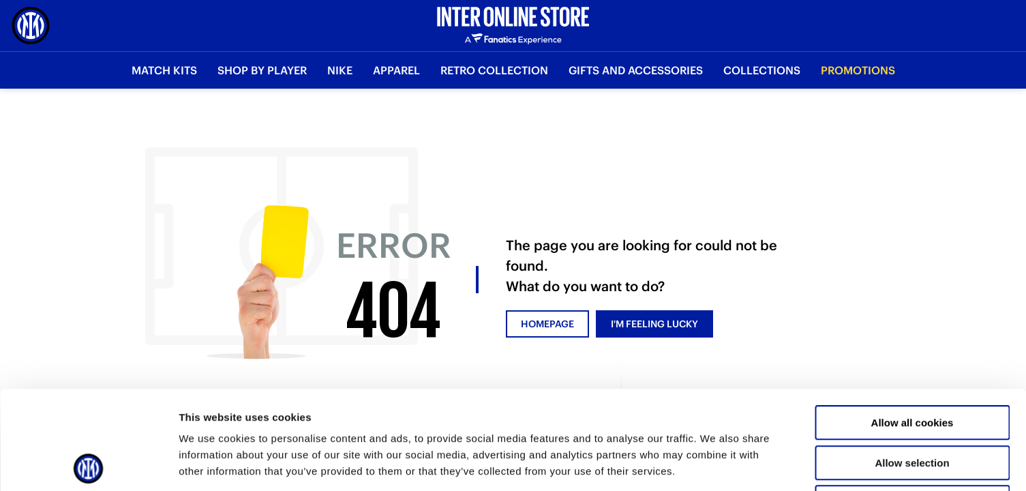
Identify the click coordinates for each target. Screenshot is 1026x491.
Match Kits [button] (164, 70)
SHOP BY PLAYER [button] (262, 70)
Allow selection (912, 364)
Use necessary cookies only (912, 404)
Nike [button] (339, 70)
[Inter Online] (30, 25)
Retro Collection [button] (494, 70)
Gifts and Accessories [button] (636, 70)
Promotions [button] (858, 70)
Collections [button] (761, 70)
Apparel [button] (396, 70)
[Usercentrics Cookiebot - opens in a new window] (88, 464)
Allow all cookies (912, 324)
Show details (715, 464)
